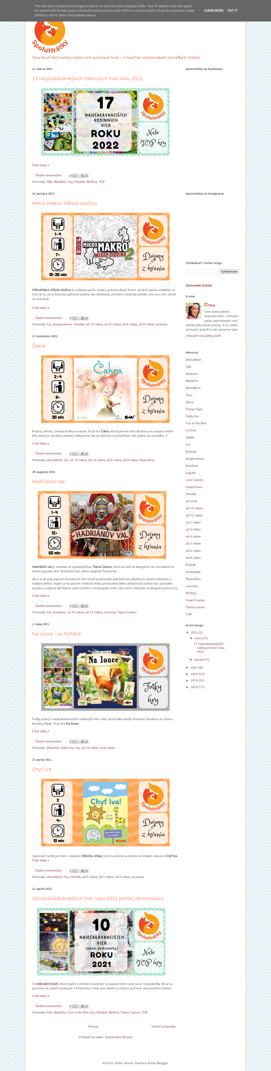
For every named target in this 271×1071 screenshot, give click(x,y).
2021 (195, 667)
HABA (190, 437)
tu (157, 984)
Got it (232, 10)
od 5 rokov (106, 877)
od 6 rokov (129, 324)
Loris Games (194, 480)
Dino (189, 395)
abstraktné (54, 460)
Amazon (192, 373)
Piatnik (191, 564)
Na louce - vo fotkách (57, 634)
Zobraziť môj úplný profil (203, 335)
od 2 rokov (193, 522)
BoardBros (193, 387)
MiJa (211, 305)
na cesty (191, 501)
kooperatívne (62, 324)
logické (191, 473)
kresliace (59, 612)
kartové (191, 451)
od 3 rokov (193, 529)
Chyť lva (41, 769)
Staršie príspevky (163, 1026)
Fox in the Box (78, 1012)
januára (200, 659)
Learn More (213, 10)
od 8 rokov (146, 324)
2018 (195, 687)
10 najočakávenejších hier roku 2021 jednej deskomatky (97, 898)
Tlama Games (127, 612)
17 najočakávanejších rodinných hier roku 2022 (87, 78)
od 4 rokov (89, 877)
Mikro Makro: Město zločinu (64, 203)
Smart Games (195, 600)
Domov (93, 1026)
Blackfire (60, 181)
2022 (195, 632)
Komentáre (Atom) (118, 1037)
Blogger (162, 1063)
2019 (195, 680)
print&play (193, 571)
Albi (49, 181)
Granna (191, 430)
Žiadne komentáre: (49, 175)
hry (70, 181)
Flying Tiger (194, 409)
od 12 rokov (112, 324)
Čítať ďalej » (40, 165)
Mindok (79, 181)
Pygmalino (146, 460)
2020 (195, 674)
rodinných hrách (46, 984)
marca (199, 638)
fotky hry (67, 747)
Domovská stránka (199, 285)
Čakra (38, 346)
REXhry (92, 181)
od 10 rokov (94, 324)
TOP (102, 181)
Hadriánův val (48, 481)
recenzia (161, 324)
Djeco (190, 402)
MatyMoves (194, 487)
